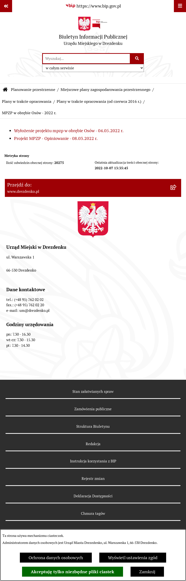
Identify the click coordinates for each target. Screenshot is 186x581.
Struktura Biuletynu (93, 426)
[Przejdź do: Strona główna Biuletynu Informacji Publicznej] (5, 90)
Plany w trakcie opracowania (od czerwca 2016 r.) (99, 101)
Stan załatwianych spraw (93, 391)
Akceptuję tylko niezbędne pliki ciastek (72, 571)
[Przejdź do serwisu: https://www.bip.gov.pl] (93, 6)
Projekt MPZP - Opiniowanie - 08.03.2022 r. (56, 138)
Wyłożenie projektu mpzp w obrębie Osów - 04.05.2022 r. (69, 130)
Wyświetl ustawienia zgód (132, 557)
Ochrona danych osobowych (56, 557)
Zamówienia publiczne (93, 409)
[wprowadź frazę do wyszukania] (86, 58)
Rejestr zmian (93, 478)
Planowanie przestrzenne (33, 89)
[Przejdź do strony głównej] (93, 32)
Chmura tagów (93, 513)
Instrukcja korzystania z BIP (93, 461)
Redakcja (93, 444)
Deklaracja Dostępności (93, 496)
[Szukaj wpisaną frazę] (137, 58)
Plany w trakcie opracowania (26, 101)
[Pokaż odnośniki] (6, 6)
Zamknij (147, 571)
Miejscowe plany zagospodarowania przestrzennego (105, 89)
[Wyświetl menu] (180, 6)
